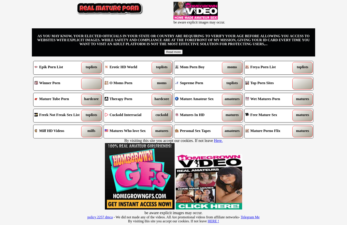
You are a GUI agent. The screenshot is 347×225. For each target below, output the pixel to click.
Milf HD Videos (59, 131)
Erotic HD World (129, 68)
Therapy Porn (129, 99)
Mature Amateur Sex (199, 99)
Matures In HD (199, 115)
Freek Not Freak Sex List (59, 115)
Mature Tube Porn (59, 99)
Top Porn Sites (270, 83)
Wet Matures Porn (270, 99)
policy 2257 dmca (100, 217)
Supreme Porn (199, 83)
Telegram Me (250, 217)
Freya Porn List (270, 68)
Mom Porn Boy (199, 68)
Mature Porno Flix (270, 131)
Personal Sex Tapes (199, 131)
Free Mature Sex (270, 115)
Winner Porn (59, 83)
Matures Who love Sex (129, 131)
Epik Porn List (59, 68)
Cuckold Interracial (129, 115)
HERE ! (213, 221)
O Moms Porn (129, 83)
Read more (173, 52)
